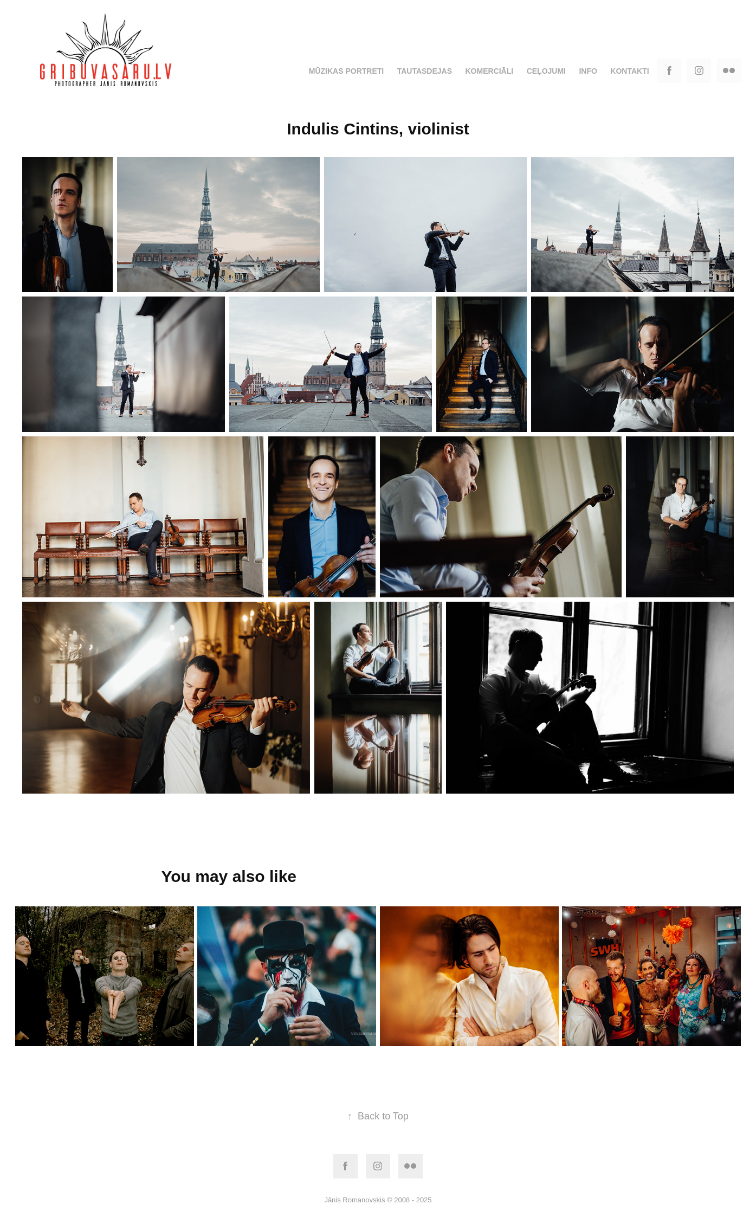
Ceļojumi (546, 71)
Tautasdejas (424, 71)
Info (588, 71)
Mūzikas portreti (346, 71)
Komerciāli (490, 71)
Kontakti (629, 71)
